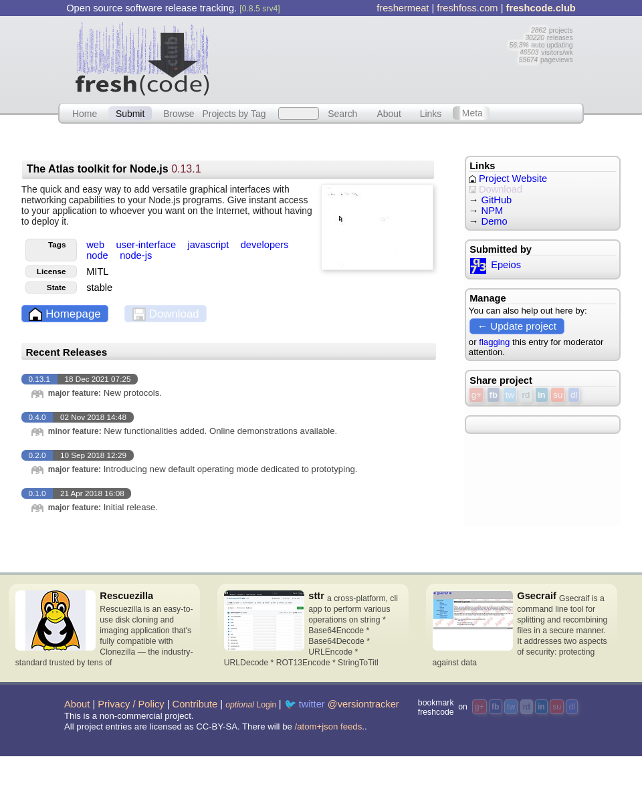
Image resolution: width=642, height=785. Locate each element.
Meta (472, 113)
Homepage (64, 315)
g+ (476, 395)
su (557, 395)
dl (573, 395)
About (389, 113)
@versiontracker (363, 704)
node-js (136, 255)
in (542, 395)
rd (526, 395)
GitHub (496, 200)
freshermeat (403, 8)
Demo (494, 221)
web (96, 244)
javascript (209, 244)
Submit (130, 113)
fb (494, 395)
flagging (494, 342)
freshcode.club (541, 8)
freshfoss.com (467, 8)
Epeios (495, 264)
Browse (178, 113)
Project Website (508, 178)
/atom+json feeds (328, 726)
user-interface (147, 244)
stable (99, 287)
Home (84, 113)
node (98, 255)
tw (510, 395)
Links (431, 113)
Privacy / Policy (131, 704)
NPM (492, 210)
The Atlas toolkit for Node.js (114, 169)
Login (250, 704)
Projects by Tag (233, 113)
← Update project (516, 326)
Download (165, 315)
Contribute (195, 704)
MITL (97, 271)
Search (342, 113)
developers (265, 244)
